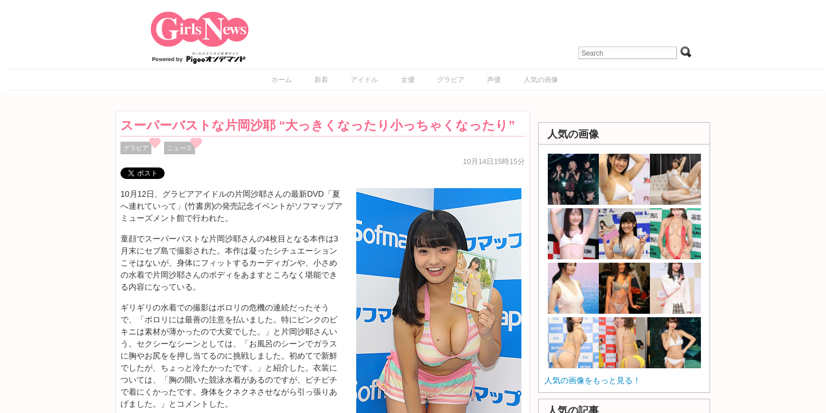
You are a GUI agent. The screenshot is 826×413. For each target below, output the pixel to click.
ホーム (281, 80)
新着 (321, 80)
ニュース (179, 148)
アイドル (364, 80)
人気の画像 (541, 80)
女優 (408, 80)
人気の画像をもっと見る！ (592, 380)
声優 (494, 80)
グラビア (451, 80)
